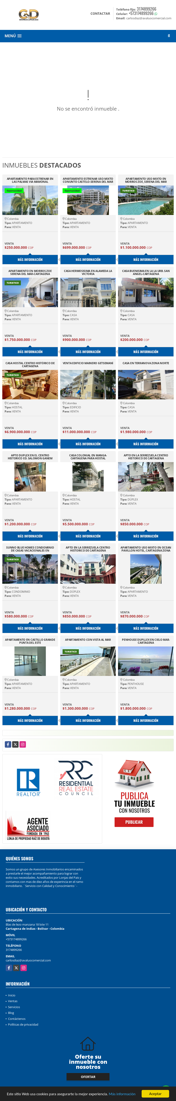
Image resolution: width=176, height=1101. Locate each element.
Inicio (11, 995)
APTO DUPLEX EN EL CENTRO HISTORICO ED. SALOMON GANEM (30, 457)
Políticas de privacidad (23, 1024)
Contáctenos (16, 1019)
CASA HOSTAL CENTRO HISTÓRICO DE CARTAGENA (30, 365)
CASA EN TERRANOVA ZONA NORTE (146, 363)
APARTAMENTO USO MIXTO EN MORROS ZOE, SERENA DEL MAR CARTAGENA (146, 180)
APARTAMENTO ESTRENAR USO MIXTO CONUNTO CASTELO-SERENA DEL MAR (88, 180)
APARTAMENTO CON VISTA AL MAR (88, 640)
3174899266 (146, 9)
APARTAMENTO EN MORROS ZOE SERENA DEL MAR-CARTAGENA (30, 272)
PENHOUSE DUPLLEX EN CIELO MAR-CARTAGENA (146, 641)
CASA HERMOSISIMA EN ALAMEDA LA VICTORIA (88, 272)
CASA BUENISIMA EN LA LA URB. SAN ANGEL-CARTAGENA (146, 272)
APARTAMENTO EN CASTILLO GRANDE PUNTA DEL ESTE (30, 641)
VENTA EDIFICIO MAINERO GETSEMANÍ (88, 363)
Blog (11, 1013)
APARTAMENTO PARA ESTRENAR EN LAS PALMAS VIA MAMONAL (30, 180)
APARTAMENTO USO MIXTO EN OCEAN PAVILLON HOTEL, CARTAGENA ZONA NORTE (146, 549)
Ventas (12, 1001)
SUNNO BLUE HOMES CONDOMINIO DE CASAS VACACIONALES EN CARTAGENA (30, 549)
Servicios (14, 1007)
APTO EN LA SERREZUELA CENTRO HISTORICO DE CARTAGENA (146, 457)
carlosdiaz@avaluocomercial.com (28, 960)
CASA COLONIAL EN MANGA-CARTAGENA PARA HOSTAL (88, 457)
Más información (122, 1094)
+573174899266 (141, 13)
